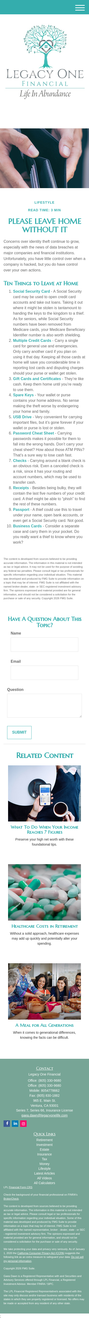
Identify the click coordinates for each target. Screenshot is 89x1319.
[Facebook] (43, 109)
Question (15, 690)
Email (16, 661)
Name (16, 633)
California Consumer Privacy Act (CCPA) (40, 1253)
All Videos (44, 1178)
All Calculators (44, 1183)
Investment (44, 1145)
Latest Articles (44, 1173)
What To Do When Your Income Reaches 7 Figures (44, 829)
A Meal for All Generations (44, 1025)
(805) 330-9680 (44, 120)
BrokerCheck (11, 1198)
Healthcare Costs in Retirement (44, 926)
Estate (44, 1149)
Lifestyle (44, 1169)
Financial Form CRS (20, 1187)
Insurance (44, 1154)
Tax (44, 1159)
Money (44, 1164)
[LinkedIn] (37, 109)
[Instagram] (49, 109)
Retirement (44, 1140)
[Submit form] (19, 732)
